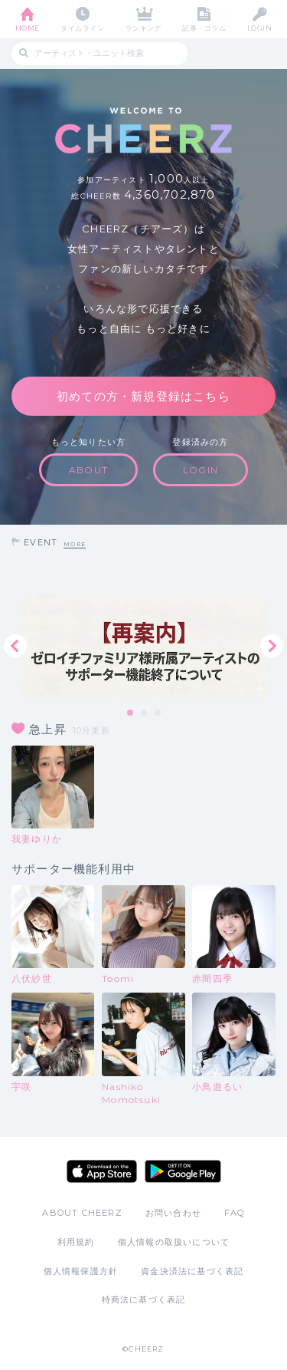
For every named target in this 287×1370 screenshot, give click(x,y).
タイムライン (82, 28)
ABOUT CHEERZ (82, 1212)
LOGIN (259, 28)
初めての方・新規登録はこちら (143, 396)
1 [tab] (131, 713)
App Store (102, 1171)
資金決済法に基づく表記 (192, 1271)
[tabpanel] (143, 645)
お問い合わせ (173, 1212)
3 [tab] (158, 713)
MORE (75, 544)
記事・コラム (204, 28)
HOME (27, 28)
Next (271, 645)
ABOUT (88, 470)
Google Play (183, 1171)
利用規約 (76, 1242)
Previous (15, 645)
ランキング (143, 28)
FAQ (234, 1212)
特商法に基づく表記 (144, 1299)
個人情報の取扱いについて (174, 1242)
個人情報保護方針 (81, 1271)
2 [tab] (144, 713)
